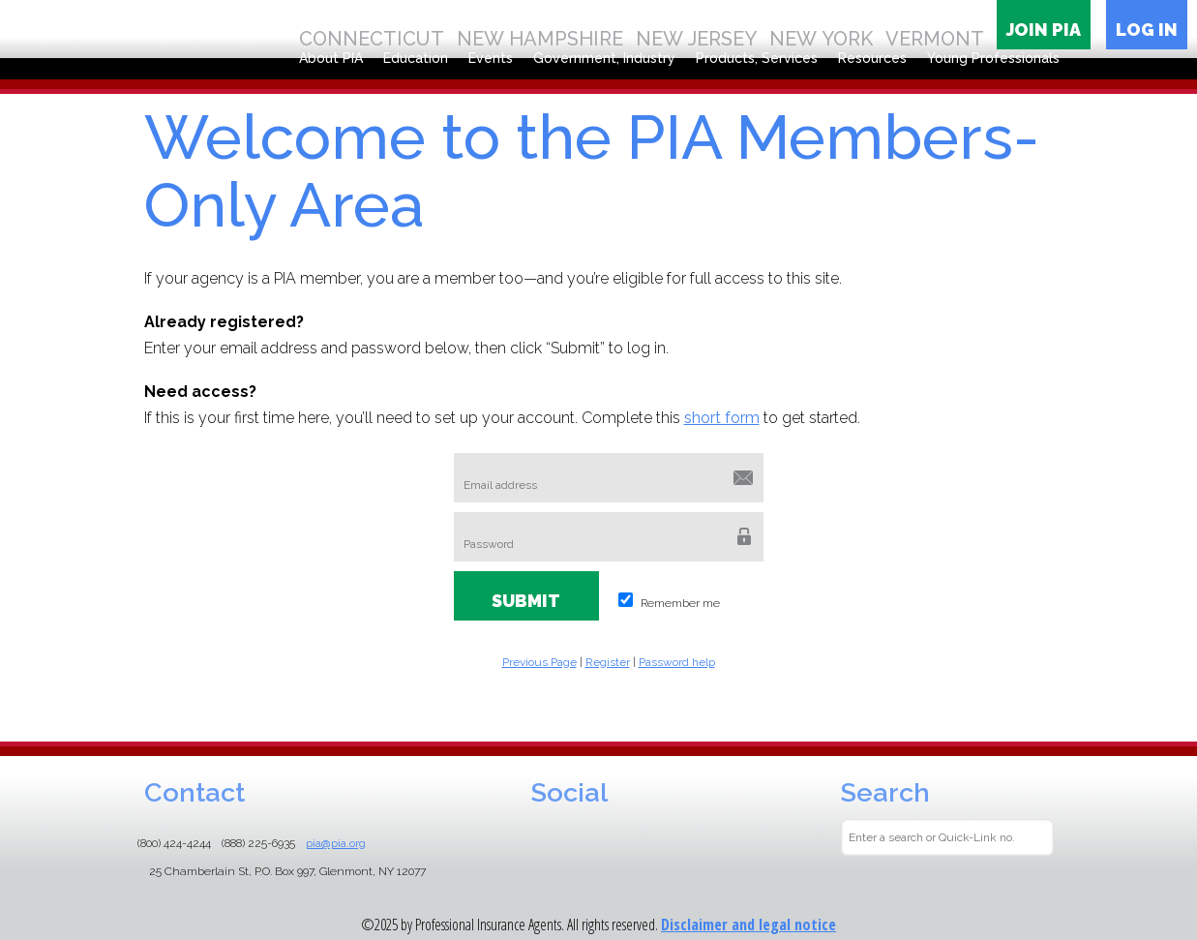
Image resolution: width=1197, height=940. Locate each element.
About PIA (331, 58)
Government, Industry (604, 58)
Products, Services (757, 58)
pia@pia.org (336, 843)
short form (722, 418)
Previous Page (539, 662)
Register (607, 662)
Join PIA (1043, 29)
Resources (872, 58)
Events (490, 58)
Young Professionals (993, 58)
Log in (1147, 29)
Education (415, 58)
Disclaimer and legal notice (748, 924)
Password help (677, 662)
